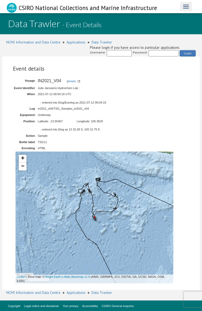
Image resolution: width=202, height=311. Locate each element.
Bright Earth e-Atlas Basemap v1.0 (68, 276)
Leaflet (21, 276)
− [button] (22, 167)
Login (187, 53)
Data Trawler (102, 42)
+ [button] (22, 159)
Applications (76, 42)
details (72, 81)
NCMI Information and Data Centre (33, 42)
